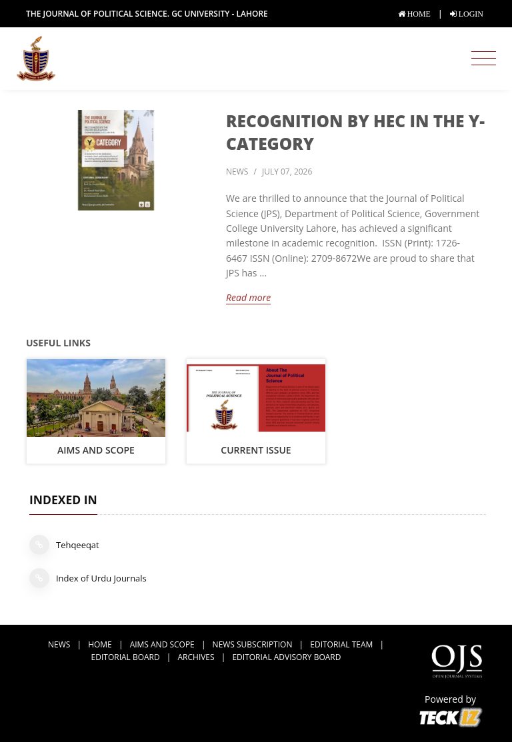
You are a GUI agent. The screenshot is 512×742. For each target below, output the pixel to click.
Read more (248, 297)
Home (100, 644)
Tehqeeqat (64, 545)
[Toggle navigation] (483, 58)
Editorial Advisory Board (286, 657)
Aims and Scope (96, 450)
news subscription (253, 644)
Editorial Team (341, 644)
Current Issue (256, 450)
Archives (196, 657)
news (237, 171)
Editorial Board (125, 657)
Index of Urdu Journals (88, 578)
